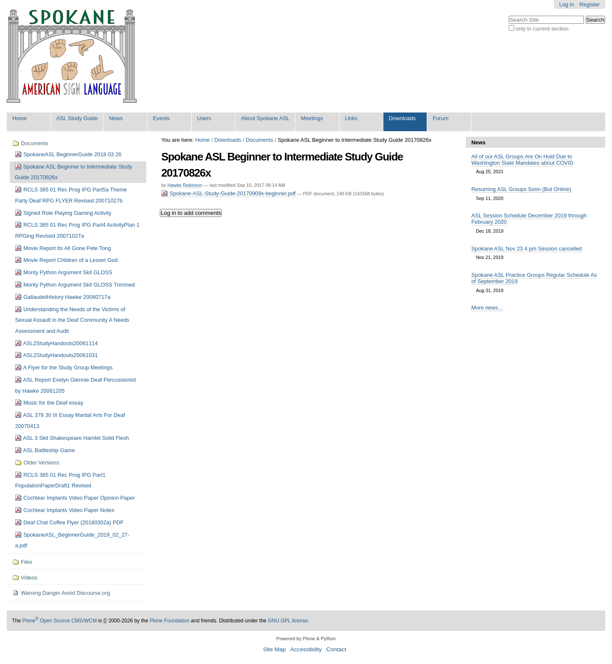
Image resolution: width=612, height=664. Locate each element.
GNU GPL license (288, 621)
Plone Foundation (170, 621)
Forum (440, 118)
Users (204, 118)
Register (589, 4)
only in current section (542, 28)
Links (351, 118)
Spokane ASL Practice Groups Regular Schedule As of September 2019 (534, 278)
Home (19, 118)
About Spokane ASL (265, 118)
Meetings (312, 118)
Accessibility (306, 649)
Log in (566, 4)
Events (161, 118)
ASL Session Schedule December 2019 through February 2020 (528, 218)
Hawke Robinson (184, 185)
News (116, 118)
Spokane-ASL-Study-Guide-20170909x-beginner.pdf (229, 193)
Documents (259, 140)
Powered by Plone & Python (305, 638)
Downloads (402, 118)
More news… (487, 307)
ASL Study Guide (77, 118)
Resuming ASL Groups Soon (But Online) (521, 189)
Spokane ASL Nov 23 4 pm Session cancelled (526, 248)
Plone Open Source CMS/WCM (59, 621)
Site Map (274, 649)
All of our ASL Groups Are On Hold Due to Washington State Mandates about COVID (522, 159)
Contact (336, 649)
